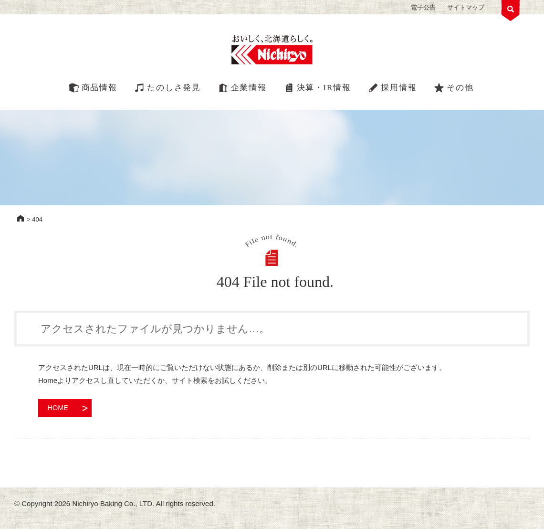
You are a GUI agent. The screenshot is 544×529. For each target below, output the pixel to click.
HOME (20, 218)
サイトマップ (465, 7)
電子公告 (423, 7)
